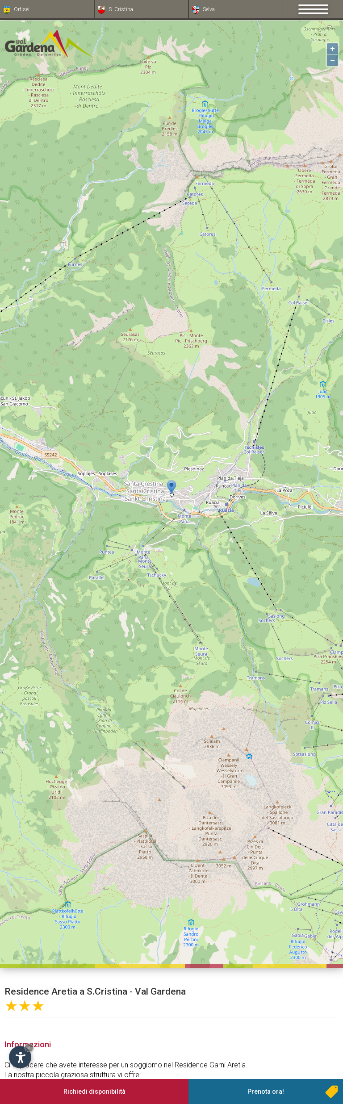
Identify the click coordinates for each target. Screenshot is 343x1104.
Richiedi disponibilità (94, 1091)
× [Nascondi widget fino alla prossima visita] (29, 1047)
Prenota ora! (265, 1091)
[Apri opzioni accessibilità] (20, 1057)
